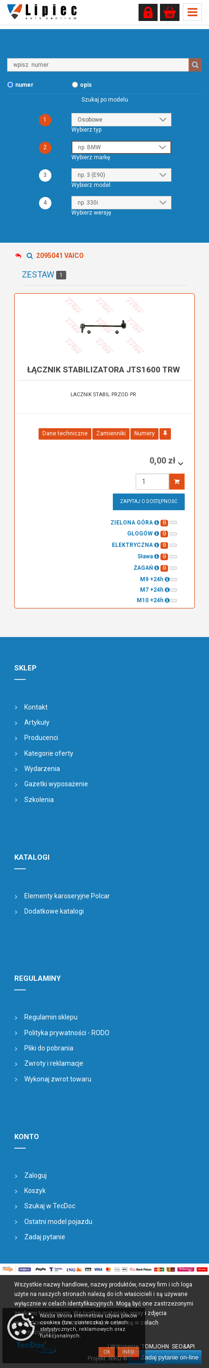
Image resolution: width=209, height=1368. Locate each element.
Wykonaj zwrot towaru (57, 1079)
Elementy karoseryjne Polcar (67, 896)
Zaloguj (35, 1175)
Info (128, 1352)
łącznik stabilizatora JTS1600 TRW (103, 369)
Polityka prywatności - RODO (66, 1033)
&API (189, 1346)
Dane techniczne (65, 433)
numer (24, 85)
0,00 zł (163, 460)
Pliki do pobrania (48, 1048)
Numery (144, 433)
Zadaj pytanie (44, 1237)
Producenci (41, 737)
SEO (177, 1346)
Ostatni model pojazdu (58, 1221)
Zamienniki (111, 433)
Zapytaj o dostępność (149, 501)
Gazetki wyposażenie (56, 784)
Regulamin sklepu (51, 1017)
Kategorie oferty (48, 753)
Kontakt (36, 707)
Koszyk (35, 1190)
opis (86, 85)
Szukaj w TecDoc (49, 1206)
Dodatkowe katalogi (54, 911)
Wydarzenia (42, 768)
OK (106, 1352)
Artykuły (37, 722)
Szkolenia (39, 799)
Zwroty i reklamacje (53, 1063)
